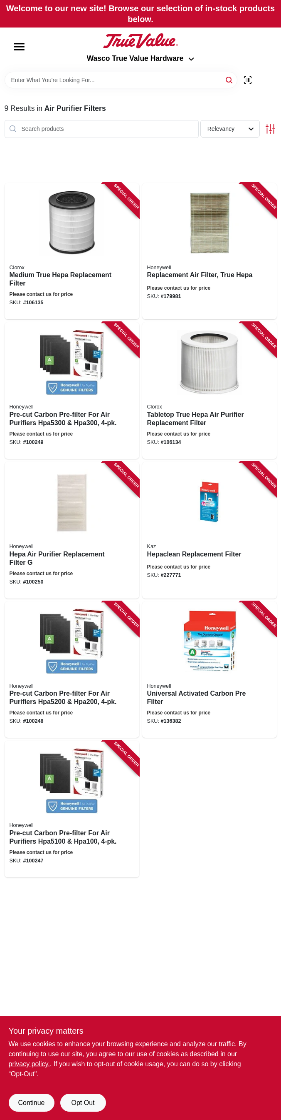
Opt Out (82, 1102)
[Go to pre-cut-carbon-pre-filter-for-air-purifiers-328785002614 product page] (72, 669)
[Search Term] (121, 80)
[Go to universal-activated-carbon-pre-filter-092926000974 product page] (209, 669)
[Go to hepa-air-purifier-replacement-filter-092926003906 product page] (72, 530)
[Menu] (19, 46)
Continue (31, 1102)
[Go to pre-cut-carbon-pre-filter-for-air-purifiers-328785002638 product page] (72, 390)
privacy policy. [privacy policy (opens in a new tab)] (29, 1063)
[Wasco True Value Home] (140, 40)
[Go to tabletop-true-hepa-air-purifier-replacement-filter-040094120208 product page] (209, 390)
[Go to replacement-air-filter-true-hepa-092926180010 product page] (209, 251)
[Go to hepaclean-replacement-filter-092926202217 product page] (209, 530)
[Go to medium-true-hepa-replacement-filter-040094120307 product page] (72, 251)
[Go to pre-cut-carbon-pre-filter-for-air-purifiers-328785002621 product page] (72, 809)
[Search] (230, 79)
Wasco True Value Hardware (141, 58)
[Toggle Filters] (270, 129)
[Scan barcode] (248, 80)
